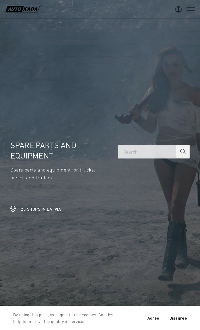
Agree (153, 318)
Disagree (178, 318)
